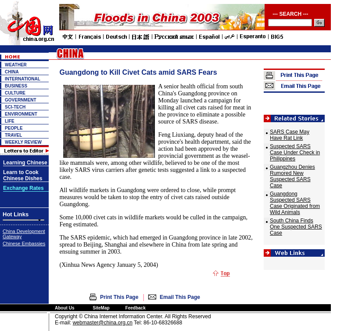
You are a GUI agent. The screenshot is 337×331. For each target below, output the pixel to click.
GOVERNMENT (20, 100)
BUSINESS (16, 86)
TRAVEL (13, 135)
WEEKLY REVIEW (23, 142)
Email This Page (180, 297)
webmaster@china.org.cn (103, 323)
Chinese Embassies (24, 243)
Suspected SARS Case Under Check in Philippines (295, 152)
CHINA (12, 71)
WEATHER (16, 64)
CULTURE (15, 93)
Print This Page (119, 297)
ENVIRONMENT (21, 114)
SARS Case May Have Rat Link (289, 135)
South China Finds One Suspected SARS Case (296, 227)
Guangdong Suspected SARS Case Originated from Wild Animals (295, 203)
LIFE (9, 121)
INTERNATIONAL (22, 78)
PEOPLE (14, 128)
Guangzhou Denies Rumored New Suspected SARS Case (292, 176)
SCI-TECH (15, 107)
